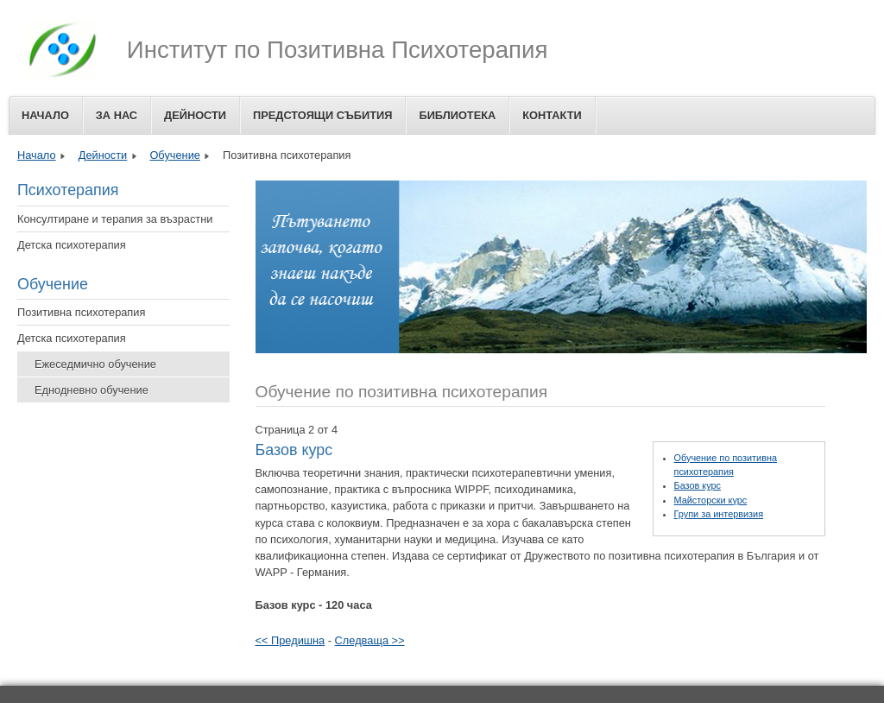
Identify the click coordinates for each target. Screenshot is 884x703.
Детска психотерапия (71, 244)
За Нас (116, 115)
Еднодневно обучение (91, 389)
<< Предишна (290, 640)
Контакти (551, 115)
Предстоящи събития (322, 115)
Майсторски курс (711, 500)
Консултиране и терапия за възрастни (114, 218)
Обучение (174, 155)
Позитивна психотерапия (81, 312)
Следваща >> (370, 640)
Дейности (195, 115)
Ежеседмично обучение (95, 364)
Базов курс (697, 485)
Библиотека (457, 115)
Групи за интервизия (719, 514)
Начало (45, 115)
